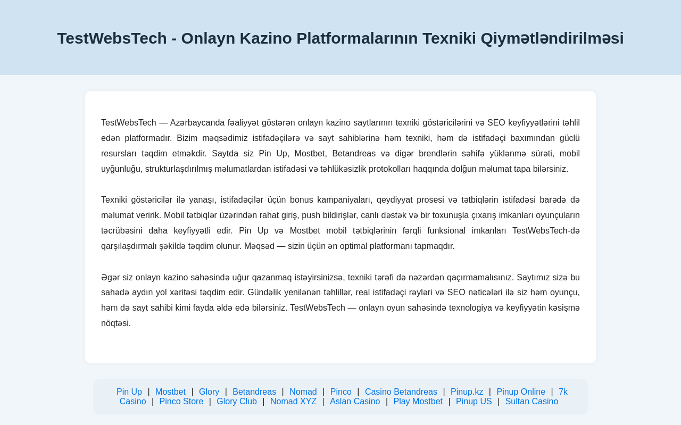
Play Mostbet (417, 401)
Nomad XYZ (293, 401)
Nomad (303, 391)
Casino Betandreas (401, 391)
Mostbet (170, 391)
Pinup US (474, 401)
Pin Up (129, 391)
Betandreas (254, 391)
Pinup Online (520, 391)
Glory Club (237, 401)
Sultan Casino (532, 401)
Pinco (341, 391)
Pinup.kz (467, 391)
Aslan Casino (355, 401)
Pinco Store (182, 401)
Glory (209, 391)
